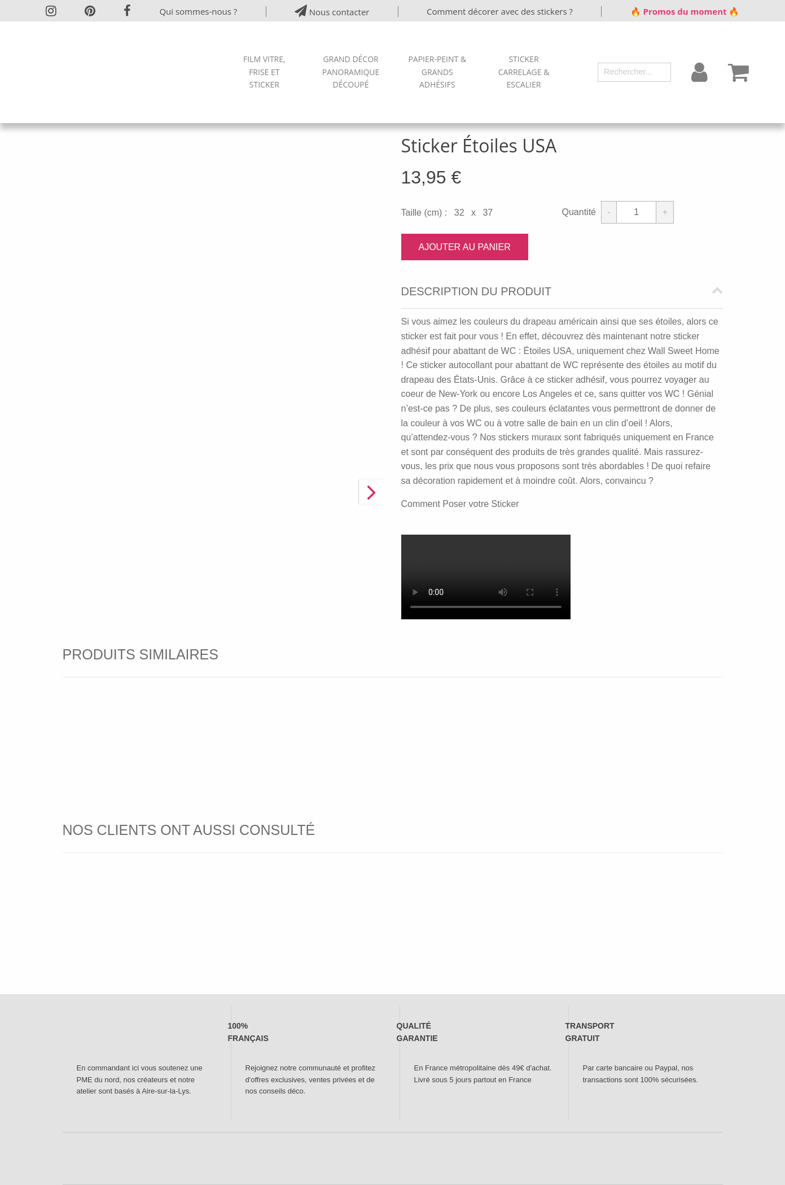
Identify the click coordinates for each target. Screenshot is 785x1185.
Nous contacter (332, 11)
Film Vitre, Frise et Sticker (264, 72)
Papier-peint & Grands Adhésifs (437, 72)
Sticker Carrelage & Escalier (524, 72)
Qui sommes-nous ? (198, 11)
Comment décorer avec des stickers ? (500, 11)
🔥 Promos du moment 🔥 (685, 11)
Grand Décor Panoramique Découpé (351, 72)
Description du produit (476, 292)
